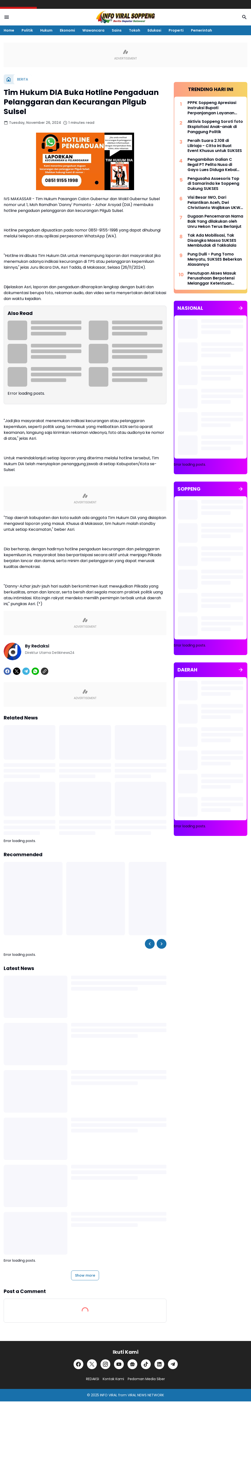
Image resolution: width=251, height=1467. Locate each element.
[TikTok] (146, 1364)
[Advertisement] (210, 889)
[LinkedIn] (159, 1364)
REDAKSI (92, 1378)
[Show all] (241, 308)
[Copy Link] (44, 671)
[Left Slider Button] (150, 944)
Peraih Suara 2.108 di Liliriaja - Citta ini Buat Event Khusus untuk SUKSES (215, 145)
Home (9, 30)
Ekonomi (67, 30)
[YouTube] (119, 1364)
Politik (27, 30)
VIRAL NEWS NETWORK (146, 1395)
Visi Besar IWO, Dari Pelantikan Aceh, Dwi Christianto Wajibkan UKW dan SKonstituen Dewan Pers (214, 202)
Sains (117, 30)
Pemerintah (201, 30)
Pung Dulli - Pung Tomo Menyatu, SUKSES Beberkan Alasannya (215, 259)
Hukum (46, 30)
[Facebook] (7, 671)
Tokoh (134, 30)
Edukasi (154, 30)
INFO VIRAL (108, 1395)
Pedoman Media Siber (146, 1378)
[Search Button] (244, 17)
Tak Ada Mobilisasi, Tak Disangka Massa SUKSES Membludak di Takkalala (212, 240)
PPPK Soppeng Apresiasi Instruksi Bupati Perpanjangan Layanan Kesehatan (212, 108)
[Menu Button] (7, 17)
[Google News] (132, 1364)
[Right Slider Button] (161, 944)
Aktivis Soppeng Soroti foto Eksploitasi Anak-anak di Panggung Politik (215, 126)
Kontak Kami (113, 1378)
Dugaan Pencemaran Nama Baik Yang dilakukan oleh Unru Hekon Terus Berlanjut (215, 221)
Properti (176, 30)
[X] (16, 671)
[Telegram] (26, 671)
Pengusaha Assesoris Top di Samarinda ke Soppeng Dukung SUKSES (213, 183)
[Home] (8, 79)
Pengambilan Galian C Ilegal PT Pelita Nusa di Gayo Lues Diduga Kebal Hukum (212, 164)
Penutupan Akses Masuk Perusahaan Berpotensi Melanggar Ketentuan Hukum (212, 278)
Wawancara (93, 30)
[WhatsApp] (35, 671)
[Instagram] (105, 1364)
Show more (85, 1275)
